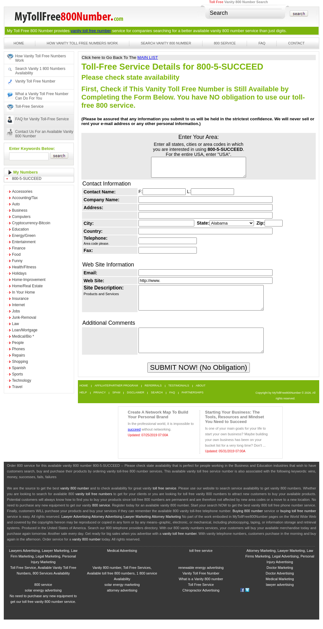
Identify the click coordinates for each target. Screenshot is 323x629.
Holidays (19, 273)
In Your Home (23, 292)
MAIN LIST (148, 57)
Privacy (100, 402)
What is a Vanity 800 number (201, 588)
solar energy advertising (43, 600)
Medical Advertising (122, 560)
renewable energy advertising (201, 577)
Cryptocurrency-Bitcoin (31, 223)
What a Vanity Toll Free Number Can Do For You (41, 96)
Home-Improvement (28, 279)
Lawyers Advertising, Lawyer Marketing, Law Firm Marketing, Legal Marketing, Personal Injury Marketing (43, 565)
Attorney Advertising (106, 526)
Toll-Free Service (29, 106)
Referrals (153, 395)
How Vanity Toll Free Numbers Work (82, 43)
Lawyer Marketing (137, 526)
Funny (17, 261)
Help (83, 402)
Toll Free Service (201, 594)
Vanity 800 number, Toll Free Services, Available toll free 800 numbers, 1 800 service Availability (122, 582)
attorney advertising (122, 600)
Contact (296, 43)
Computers (21, 216)
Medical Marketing (280, 588)
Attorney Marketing (166, 526)
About (201, 395)
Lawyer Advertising (76, 526)
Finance (19, 248)
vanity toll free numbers (93, 503)
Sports (17, 374)
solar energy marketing (122, 594)
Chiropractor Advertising (200, 600)
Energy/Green (24, 235)
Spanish (19, 368)
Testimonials (178, 395)
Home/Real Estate (27, 286)
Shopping (20, 361)
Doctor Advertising (280, 583)
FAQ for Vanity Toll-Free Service (42, 119)
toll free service (164, 498)
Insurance (20, 298)
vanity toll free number (91, 30)
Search (157, 402)
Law (15, 324)
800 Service (225, 43)
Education (20, 229)
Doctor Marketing (280, 577)
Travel (17, 387)
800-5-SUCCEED (26, 178)
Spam (116, 402)
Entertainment (24, 242)
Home (19, 43)
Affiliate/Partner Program (116, 395)
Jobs (16, 311)
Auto (16, 204)
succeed (134, 439)
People (18, 342)
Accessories (22, 191)
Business (19, 210)
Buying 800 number (247, 520)
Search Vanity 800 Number (166, 43)
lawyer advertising (280, 594)
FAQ (261, 43)
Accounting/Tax (25, 198)
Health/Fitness (24, 267)
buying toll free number (298, 520)
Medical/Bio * (23, 336)
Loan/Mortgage (25, 330)
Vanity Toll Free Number (35, 81)
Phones (18, 349)
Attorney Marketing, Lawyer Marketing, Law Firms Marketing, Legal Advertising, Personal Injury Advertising (279, 565)
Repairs (18, 355)
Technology (21, 380)
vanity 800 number (227, 30)
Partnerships (192, 402)
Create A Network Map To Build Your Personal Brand (158, 424)
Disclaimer (135, 402)
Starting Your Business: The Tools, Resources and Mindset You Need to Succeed (234, 426)
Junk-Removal (24, 317)
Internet (18, 305)
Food (16, 254)
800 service (101, 515)
